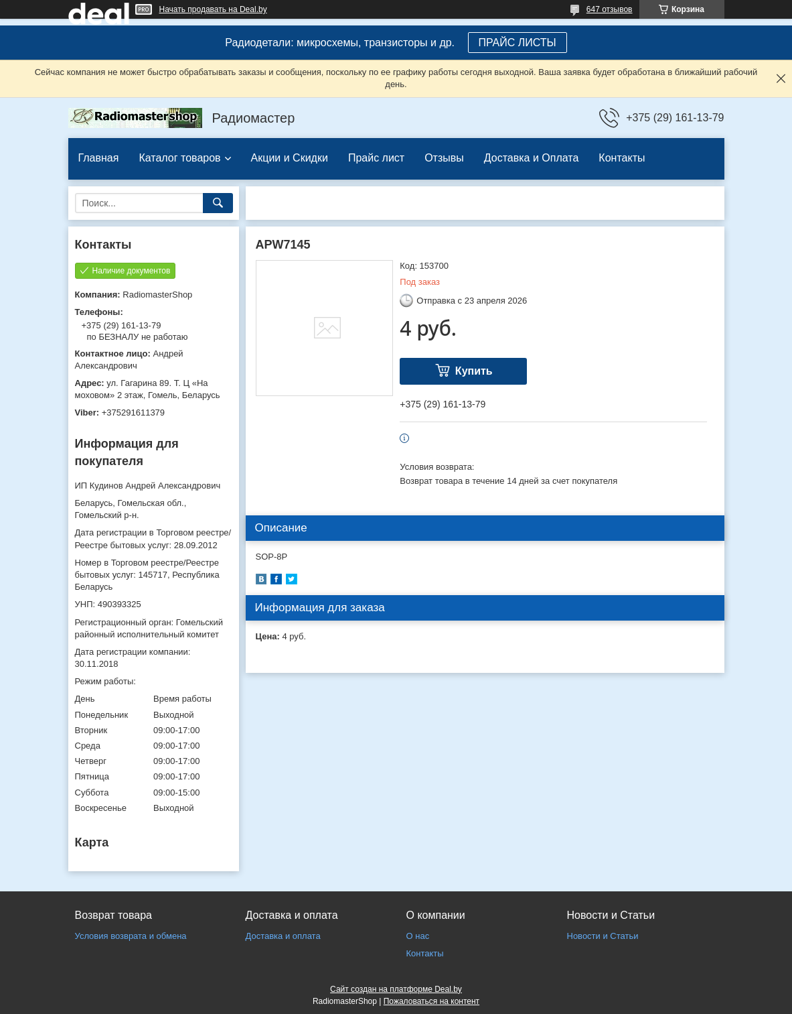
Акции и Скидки (289, 158)
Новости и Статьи (603, 936)
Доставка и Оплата (531, 158)
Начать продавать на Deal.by (213, 9)
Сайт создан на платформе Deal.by (396, 989)
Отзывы (444, 158)
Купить (474, 371)
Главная (98, 158)
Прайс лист (376, 158)
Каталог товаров (179, 158)
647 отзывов (609, 9)
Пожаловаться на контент (431, 1001)
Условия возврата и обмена (131, 936)
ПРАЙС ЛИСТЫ (517, 42)
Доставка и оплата (283, 936)
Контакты (622, 158)
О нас (418, 936)
